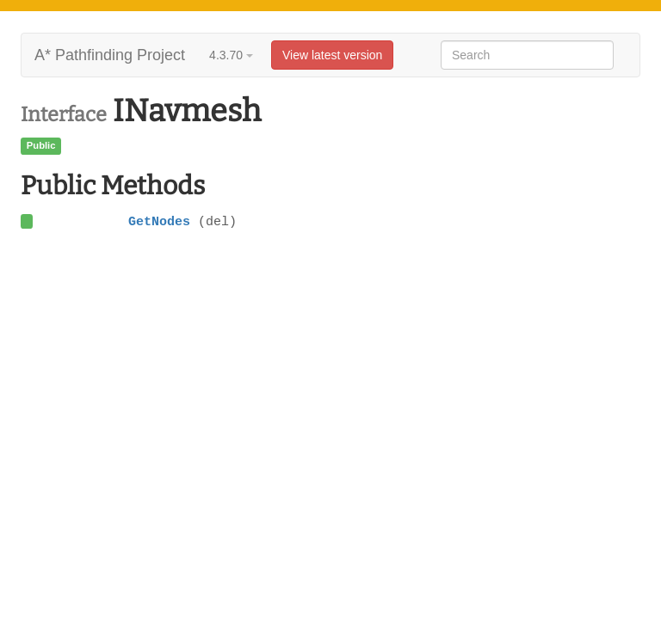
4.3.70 (231, 55)
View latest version (332, 55)
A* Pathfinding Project (109, 55)
